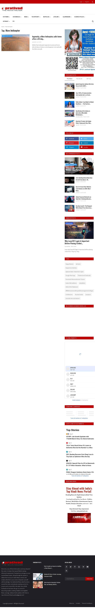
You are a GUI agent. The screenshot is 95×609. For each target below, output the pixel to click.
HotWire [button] (6, 17)
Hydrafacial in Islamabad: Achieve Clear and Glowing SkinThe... (52, 583)
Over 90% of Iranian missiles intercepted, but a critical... (83, 94)
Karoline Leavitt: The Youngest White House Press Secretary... (84, 207)
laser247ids (67, 246)
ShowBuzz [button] (17, 17)
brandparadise (79, 116)
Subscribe (89, 579)
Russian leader (79, 294)
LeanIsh (77, 125)
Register (87, 1)
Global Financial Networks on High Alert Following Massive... (84, 198)
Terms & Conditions (87, 603)
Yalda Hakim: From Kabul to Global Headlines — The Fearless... (85, 103)
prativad (34, 42)
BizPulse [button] (46, 17)
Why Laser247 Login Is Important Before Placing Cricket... (77, 242)
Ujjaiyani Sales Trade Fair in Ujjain (75, 271)
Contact (78, 603)
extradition (82, 283)
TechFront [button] (36, 17)
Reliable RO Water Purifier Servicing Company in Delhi (52, 575)
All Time (89, 78)
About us (71, 603)
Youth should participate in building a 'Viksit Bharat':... (52, 567)
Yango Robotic (69, 264)
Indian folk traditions (71, 283)
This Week (69, 78)
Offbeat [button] (6, 21)
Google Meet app (70, 275)
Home (2, 26)
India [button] (26, 17)
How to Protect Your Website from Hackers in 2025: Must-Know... (83, 188)
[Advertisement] (79, 538)
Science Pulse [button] (79, 17)
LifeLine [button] (56, 17)
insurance (88, 294)
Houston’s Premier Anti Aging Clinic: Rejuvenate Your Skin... (83, 122)
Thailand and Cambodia (84, 275)
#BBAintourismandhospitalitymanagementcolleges (79, 290)
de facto (78, 264)
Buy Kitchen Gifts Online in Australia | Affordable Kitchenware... (83, 113)
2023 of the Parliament (72, 287)
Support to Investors (71, 268)
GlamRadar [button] (67, 17)
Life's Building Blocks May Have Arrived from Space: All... (84, 179)
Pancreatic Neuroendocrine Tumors (75, 279)
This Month (79, 78)
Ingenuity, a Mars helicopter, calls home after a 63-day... (45, 37)
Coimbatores (69, 294)
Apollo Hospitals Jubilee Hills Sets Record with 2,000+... (85, 85)
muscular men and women (73, 298)
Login (81, 1)
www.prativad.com (82, 511)
